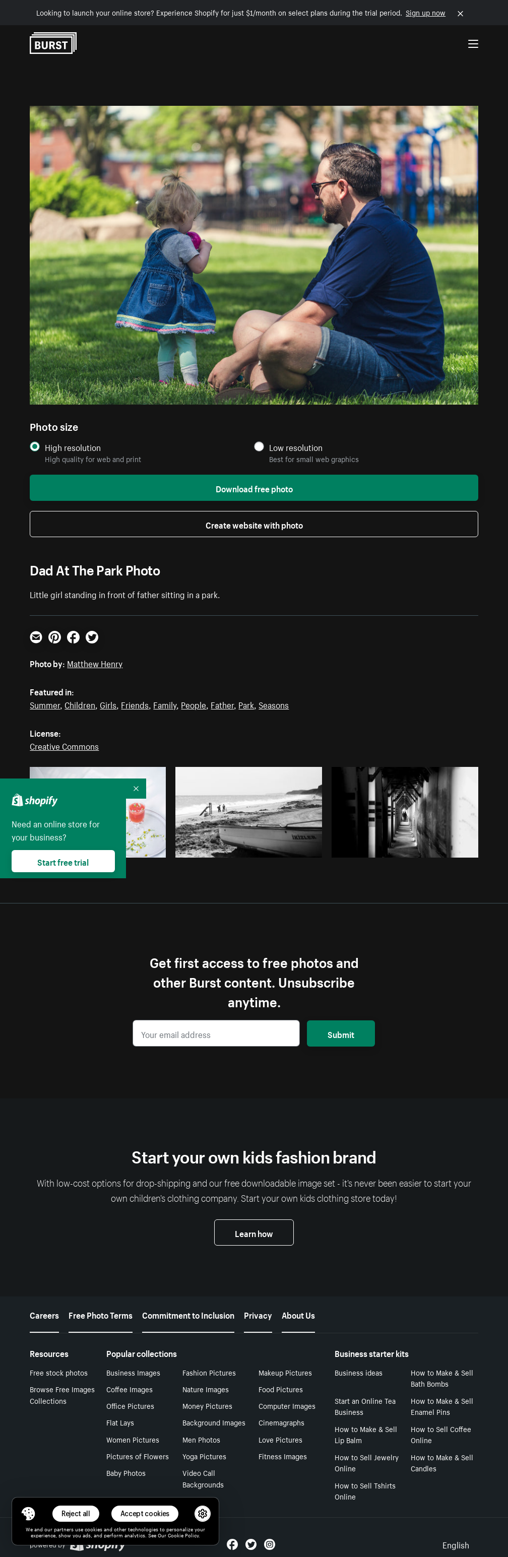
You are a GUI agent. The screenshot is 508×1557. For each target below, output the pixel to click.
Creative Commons (64, 745)
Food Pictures (281, 1388)
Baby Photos (126, 1472)
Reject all (75, 1513)
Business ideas (359, 1372)
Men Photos (201, 1439)
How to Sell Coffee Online (441, 1434)
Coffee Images (129, 1388)
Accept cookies (145, 1513)
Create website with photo (254, 524)
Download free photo (254, 487)
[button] (28, 1514)
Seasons (274, 703)
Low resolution (296, 447)
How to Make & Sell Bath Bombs (442, 1378)
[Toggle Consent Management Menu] (28, 1514)
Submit (341, 1033)
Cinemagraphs (281, 1422)
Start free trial (63, 861)
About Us (298, 1314)
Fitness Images (283, 1455)
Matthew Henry (94, 662)
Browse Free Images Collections (62, 1394)
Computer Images (287, 1405)
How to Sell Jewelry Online (367, 1462)
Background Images (213, 1422)
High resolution (73, 447)
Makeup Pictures (285, 1372)
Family (164, 703)
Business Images (133, 1372)
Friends (135, 703)
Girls (108, 703)
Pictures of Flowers (137, 1455)
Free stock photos (59, 1372)
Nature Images (205, 1388)
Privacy (258, 1314)
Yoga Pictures (204, 1455)
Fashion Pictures (209, 1372)
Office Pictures (130, 1405)
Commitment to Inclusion (188, 1314)
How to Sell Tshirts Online (365, 1490)
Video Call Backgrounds (203, 1478)
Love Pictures (280, 1439)
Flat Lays (120, 1422)
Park (246, 703)
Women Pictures (132, 1439)
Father (222, 703)
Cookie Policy (183, 1535)
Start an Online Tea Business (365, 1406)
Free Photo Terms (101, 1314)
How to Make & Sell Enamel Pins (442, 1406)
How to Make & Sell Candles (442, 1462)
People (193, 703)
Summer (45, 703)
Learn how (254, 1232)
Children (80, 703)
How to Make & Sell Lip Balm (366, 1434)
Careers (44, 1314)
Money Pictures (207, 1405)
